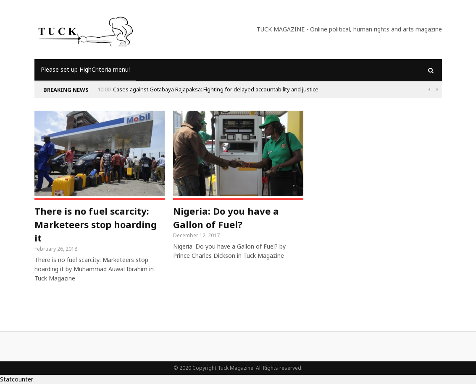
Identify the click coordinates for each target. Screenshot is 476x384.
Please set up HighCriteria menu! (85, 69)
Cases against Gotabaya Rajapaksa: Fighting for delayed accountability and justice (215, 89)
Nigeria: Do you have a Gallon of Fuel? (226, 218)
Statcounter (16, 379)
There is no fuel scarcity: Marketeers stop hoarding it (95, 224)
